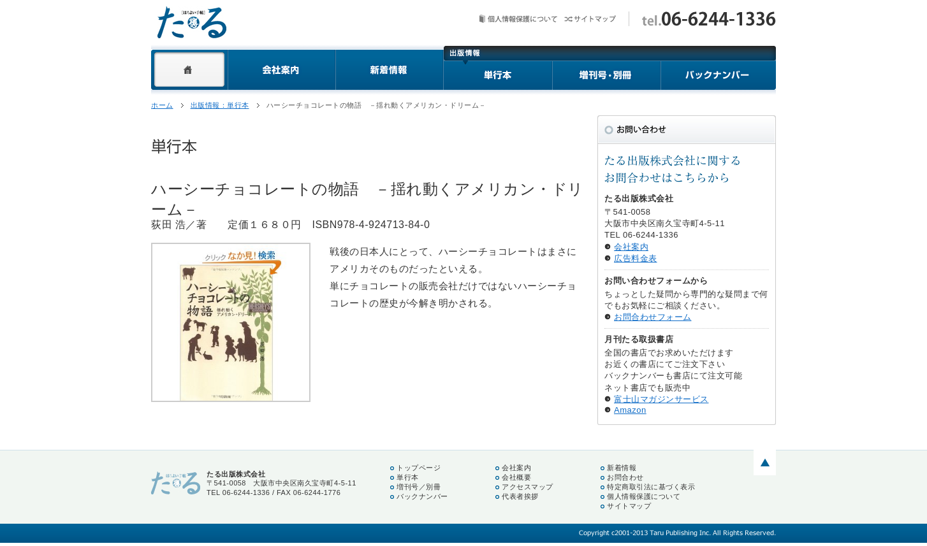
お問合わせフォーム (653, 317)
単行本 (497, 70)
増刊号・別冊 (606, 70)
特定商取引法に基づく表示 (651, 487)
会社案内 (281, 70)
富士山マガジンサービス (661, 399)
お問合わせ (625, 477)
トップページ (419, 467)
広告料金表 (635, 258)
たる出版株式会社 (191, 22)
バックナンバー (718, 70)
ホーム (189, 70)
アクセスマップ (527, 487)
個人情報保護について (518, 19)
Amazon (630, 410)
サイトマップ (590, 19)
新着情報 (389, 70)
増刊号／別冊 (419, 487)
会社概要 (516, 477)
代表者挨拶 (520, 496)
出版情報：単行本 (220, 105)
